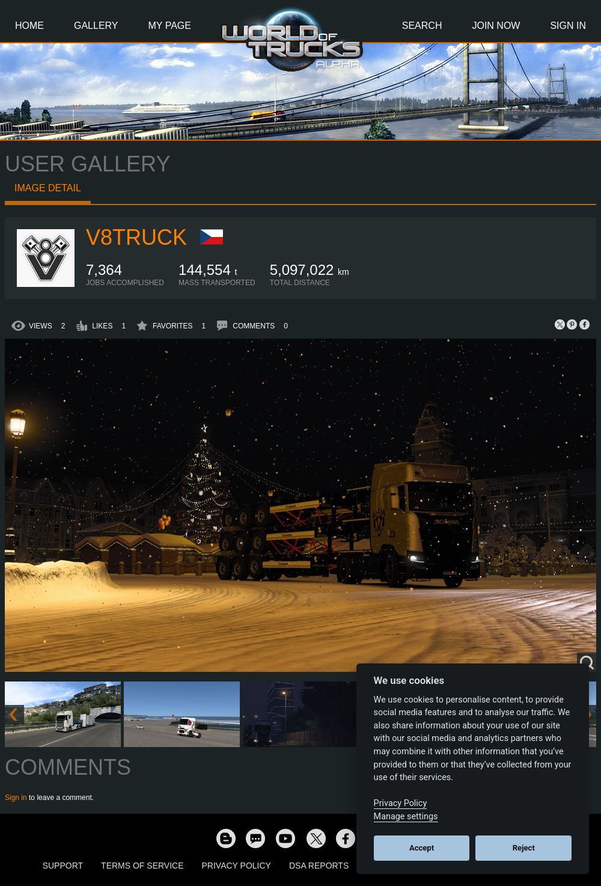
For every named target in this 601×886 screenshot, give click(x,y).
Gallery (96, 25)
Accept (421, 847)
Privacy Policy (236, 865)
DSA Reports (319, 865)
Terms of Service (142, 865)
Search (422, 25)
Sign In (568, 25)
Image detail (47, 188)
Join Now (496, 25)
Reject (524, 847)
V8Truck (136, 237)
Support (63, 865)
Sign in (16, 797)
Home (29, 25)
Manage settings (406, 816)
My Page (169, 25)
